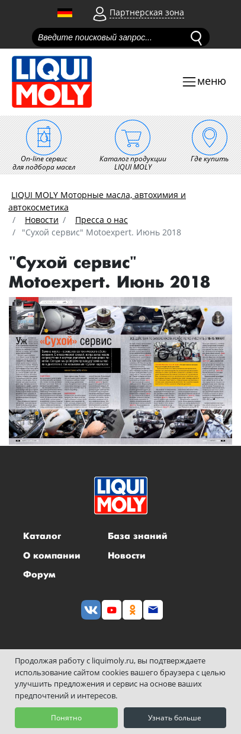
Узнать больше (174, 718)
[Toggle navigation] (204, 82)
